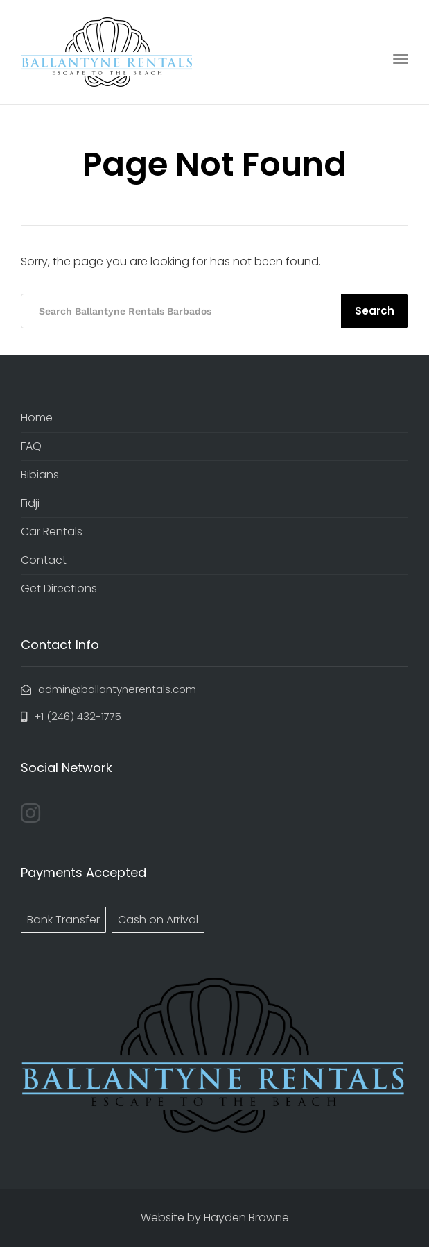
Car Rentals (51, 531)
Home (37, 418)
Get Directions (59, 588)
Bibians (40, 475)
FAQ (31, 446)
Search (374, 310)
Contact (44, 560)
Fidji (30, 503)
